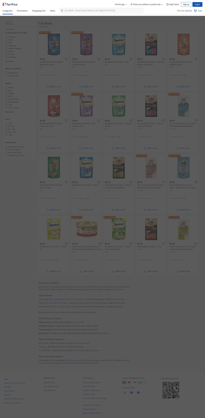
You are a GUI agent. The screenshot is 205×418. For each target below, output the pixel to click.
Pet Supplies (44, 343)
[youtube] (131, 394)
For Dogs (42, 347)
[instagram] (138, 394)
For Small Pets (44, 350)
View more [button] (9, 61)
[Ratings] (48, 75)
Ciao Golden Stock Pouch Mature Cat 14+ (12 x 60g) (60, 299)
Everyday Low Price (76, 360)
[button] (191, 11)
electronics (47, 363)
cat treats (83, 287)
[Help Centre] (172, 4)
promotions (104, 360)
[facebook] (124, 394)
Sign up (186, 4)
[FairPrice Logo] (10, 4)
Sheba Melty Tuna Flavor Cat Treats (53, 303)
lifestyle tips (74, 363)
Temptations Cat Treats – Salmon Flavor (55, 306)
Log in (197, 4)
